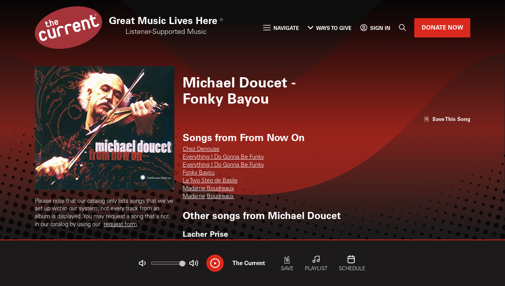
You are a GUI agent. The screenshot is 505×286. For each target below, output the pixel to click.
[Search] (402, 28)
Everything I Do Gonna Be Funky (223, 157)
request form (120, 225)
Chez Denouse (201, 149)
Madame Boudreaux (208, 189)
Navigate (281, 27)
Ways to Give (330, 27)
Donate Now (442, 27)
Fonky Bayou (199, 173)
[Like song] (447, 119)
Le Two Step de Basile (210, 181)
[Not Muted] (142, 263)
